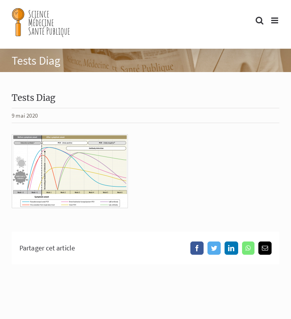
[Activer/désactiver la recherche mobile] (259, 20)
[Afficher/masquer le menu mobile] (275, 20)
